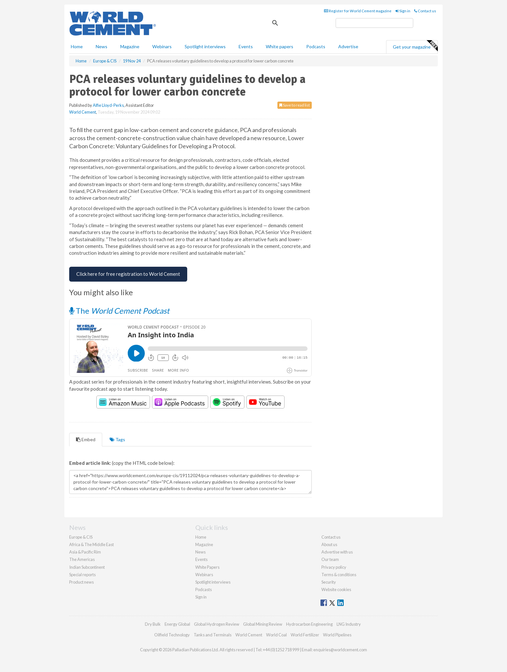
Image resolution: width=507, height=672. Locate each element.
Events (246, 46)
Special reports (82, 574)
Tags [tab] (117, 439)
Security (328, 582)
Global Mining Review (262, 624)
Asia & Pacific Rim (85, 551)
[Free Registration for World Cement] (128, 274)
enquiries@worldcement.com (340, 649)
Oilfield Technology (172, 634)
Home (77, 46)
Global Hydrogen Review (216, 624)
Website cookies (336, 589)
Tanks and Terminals (213, 634)
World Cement (82, 112)
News (200, 551)
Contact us (425, 11)
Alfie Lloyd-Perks (108, 105)
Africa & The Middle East (91, 544)
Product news (81, 582)
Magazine (129, 46)
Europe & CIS (80, 537)
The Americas (82, 559)
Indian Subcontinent (87, 567)
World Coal (276, 634)
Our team (330, 559)
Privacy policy (333, 567)
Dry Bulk (153, 624)
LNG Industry (349, 624)
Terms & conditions (338, 574)
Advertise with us (337, 551)
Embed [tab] (85, 439)
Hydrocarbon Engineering (309, 624)
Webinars (162, 46)
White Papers (207, 567)
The (119, 310)
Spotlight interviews (205, 46)
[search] (374, 23)
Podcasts (315, 46)
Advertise (348, 46)
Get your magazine (415, 45)
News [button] (101, 46)
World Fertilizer (305, 634)
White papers (279, 46)
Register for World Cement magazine (358, 11)
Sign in (402, 11)
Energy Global (177, 624)
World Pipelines (337, 634)
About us (329, 544)
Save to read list (294, 105)
